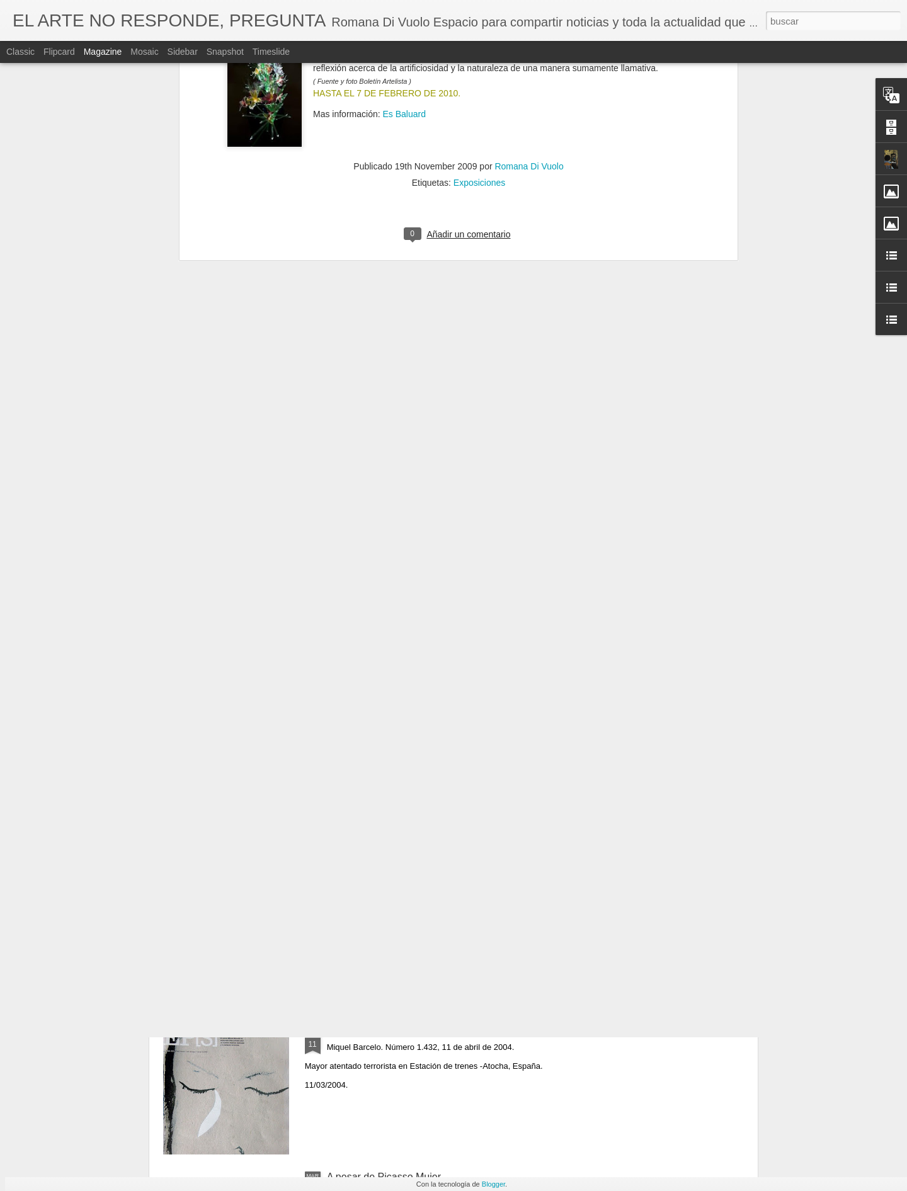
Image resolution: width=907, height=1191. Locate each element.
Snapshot (225, 52)
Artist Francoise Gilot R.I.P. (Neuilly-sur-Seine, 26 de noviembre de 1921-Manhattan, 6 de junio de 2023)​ (444, 897)
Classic (20, 52)
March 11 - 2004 (364, 1034)
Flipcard (59, 52)
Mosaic (144, 52)
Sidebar (183, 52)
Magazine (103, 52)
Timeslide (271, 52)
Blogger (493, 1184)
